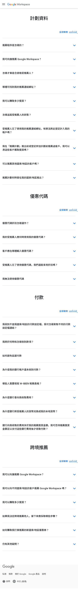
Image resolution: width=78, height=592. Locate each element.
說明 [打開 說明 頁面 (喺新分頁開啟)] (44, 574)
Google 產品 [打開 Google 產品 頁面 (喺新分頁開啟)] (34, 574)
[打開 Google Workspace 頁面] (19, 4)
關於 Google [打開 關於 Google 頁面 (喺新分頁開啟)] (20, 574)
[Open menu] (3, 4)
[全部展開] (66, 32)
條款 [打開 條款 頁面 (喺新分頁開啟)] (11, 574)
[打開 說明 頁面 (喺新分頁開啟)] (6, 581)
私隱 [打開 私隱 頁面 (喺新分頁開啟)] (4, 574)
